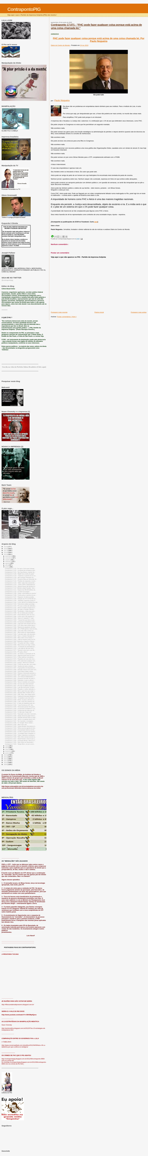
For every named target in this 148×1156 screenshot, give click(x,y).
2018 (5, 548)
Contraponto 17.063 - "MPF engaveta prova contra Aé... (21, 675)
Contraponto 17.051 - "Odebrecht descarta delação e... (20, 696)
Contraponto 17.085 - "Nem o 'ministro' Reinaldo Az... (20, 636)
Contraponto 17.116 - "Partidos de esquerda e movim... (20, 581)
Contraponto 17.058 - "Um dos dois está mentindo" (19, 683)
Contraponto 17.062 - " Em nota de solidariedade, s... (20, 676)
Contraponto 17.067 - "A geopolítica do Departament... (20, 668)
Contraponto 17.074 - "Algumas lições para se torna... (20, 655)
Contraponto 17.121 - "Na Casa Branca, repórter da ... (20, 572)
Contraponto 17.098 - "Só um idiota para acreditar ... (20, 613)
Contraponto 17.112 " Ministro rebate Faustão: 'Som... (20, 588)
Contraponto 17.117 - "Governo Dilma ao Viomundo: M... (21, 579)
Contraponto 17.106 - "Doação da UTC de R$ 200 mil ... (21, 598)
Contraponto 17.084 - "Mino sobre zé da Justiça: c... (20, 637)
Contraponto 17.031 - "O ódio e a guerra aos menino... (20, 731)
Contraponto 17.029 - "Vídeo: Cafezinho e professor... (20, 735)
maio (7, 746)
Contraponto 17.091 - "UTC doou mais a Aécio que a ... (20, 625)
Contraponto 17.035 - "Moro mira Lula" (16, 724)
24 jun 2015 (84, 45)
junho (7, 567)
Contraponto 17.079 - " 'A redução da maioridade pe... (20, 646)
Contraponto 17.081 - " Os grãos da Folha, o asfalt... (20, 643)
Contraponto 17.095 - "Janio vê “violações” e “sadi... (20, 618)
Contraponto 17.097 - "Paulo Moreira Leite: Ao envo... (20, 614)
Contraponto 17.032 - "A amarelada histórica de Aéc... (20, 730)
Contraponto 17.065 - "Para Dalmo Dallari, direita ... (19, 671)
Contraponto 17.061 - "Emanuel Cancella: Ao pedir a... (20, 678)
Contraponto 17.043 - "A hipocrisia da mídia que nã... (20, 710)
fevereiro (8, 751)
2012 (5, 759)
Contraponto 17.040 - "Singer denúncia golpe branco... (20, 715)
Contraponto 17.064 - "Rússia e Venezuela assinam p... (20, 673)
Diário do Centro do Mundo (60, 45)
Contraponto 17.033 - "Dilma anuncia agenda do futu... (20, 728)
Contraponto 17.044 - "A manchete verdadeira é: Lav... (20, 708)
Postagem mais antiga (138, 312)
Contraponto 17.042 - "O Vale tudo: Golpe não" (18, 712)
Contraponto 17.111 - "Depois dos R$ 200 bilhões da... (20, 590)
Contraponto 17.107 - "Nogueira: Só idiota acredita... (20, 597)
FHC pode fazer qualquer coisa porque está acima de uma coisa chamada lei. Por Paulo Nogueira (98, 39)
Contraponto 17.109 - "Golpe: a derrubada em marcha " (20, 593)
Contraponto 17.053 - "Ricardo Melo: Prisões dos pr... (20, 692)
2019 (5, 546)
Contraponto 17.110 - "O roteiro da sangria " (17, 591)
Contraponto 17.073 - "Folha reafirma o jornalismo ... (20, 657)
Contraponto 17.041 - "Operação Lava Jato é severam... (21, 714)
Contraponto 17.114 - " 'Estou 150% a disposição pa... (20, 584)
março (7, 749)
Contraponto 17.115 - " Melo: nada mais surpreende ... (20, 583)
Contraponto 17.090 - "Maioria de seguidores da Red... (20, 627)
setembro (8, 561)
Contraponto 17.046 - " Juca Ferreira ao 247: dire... (19, 705)
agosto (7, 563)
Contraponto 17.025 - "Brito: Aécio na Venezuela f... (19, 742)
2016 (5, 552)
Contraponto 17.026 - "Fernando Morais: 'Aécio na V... (20, 740)
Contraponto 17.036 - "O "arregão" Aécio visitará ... (19, 722)
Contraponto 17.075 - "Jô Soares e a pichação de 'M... (20, 653)
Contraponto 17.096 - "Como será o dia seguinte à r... (20, 616)
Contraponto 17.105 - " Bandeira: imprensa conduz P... (20, 600)
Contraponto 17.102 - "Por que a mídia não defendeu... (20, 606)
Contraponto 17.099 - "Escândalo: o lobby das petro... (20, 611)
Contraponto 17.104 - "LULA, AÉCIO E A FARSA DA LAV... (21, 602)
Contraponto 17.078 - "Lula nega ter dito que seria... (20, 648)
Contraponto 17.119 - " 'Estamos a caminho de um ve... (20, 575)
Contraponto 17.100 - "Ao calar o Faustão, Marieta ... (20, 609)
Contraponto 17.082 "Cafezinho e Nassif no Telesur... (20, 641)
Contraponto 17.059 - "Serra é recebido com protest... (20, 682)
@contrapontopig (7, 280)
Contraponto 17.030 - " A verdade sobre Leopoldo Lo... (20, 733)
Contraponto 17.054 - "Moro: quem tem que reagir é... (20, 691)
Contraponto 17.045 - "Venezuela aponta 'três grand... (20, 706)
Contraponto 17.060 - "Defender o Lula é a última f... (20, 680)
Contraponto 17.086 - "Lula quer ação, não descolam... (20, 634)
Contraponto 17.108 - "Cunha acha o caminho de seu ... (21, 595)
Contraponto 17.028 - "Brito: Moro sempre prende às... (20, 737)
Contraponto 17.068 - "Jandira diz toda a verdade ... (19, 666)
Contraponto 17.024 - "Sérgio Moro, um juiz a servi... (20, 744)
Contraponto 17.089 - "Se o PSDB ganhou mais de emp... (21, 629)
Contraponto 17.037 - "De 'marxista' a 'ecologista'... (19, 721)
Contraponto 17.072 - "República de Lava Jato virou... (20, 659)
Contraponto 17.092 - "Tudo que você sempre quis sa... (20, 623)
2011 (5, 760)
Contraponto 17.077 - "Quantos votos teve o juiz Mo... (20, 650)
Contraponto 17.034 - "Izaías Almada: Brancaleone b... (20, 726)
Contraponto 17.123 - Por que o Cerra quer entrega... (20, 568)
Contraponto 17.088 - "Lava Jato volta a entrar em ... (20, 630)
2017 (5, 550)
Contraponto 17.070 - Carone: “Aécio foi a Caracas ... (20, 662)
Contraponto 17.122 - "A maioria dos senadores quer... (20, 570)
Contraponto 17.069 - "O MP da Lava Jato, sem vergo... (21, 664)
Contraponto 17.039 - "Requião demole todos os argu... (20, 717)
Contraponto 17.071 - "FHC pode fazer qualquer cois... (20, 661)
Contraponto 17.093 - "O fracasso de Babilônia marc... (20, 622)
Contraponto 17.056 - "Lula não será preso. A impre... (20, 687)
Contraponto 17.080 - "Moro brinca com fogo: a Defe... (20, 645)
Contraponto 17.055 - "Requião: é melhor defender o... (20, 689)
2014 (5, 755)
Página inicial (99, 312)
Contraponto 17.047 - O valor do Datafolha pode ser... (20, 703)
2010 (5, 762)
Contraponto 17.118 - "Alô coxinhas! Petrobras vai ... (20, 577)
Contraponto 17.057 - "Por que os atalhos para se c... (20, 685)
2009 (5, 764)
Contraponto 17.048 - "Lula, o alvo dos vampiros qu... (20, 701)
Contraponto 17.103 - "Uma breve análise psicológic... (20, 604)
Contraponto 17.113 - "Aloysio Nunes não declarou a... (20, 586)
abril (6, 747)
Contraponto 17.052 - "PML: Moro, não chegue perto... (20, 694)
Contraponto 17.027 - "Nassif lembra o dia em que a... (20, 738)
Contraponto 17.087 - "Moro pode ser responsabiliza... (20, 632)
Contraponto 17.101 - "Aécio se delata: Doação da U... (20, 607)
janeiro (7, 753)
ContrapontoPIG (24, 9)
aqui (96, 222)
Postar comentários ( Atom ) (67, 317)
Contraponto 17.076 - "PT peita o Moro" (16, 652)
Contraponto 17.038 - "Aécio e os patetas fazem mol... (20, 719)
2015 (5, 554)
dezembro (8, 556)
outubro (7, 559)
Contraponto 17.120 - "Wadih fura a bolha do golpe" (19, 574)
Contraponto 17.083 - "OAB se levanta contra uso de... (20, 639)
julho (7, 565)
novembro (8, 558)
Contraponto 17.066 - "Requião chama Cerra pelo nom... (21, 669)
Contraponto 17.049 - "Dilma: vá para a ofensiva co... (20, 699)
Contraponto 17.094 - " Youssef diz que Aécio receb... (20, 620)
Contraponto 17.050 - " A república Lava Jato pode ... (20, 698)
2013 (5, 757)
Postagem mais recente (59, 312)
